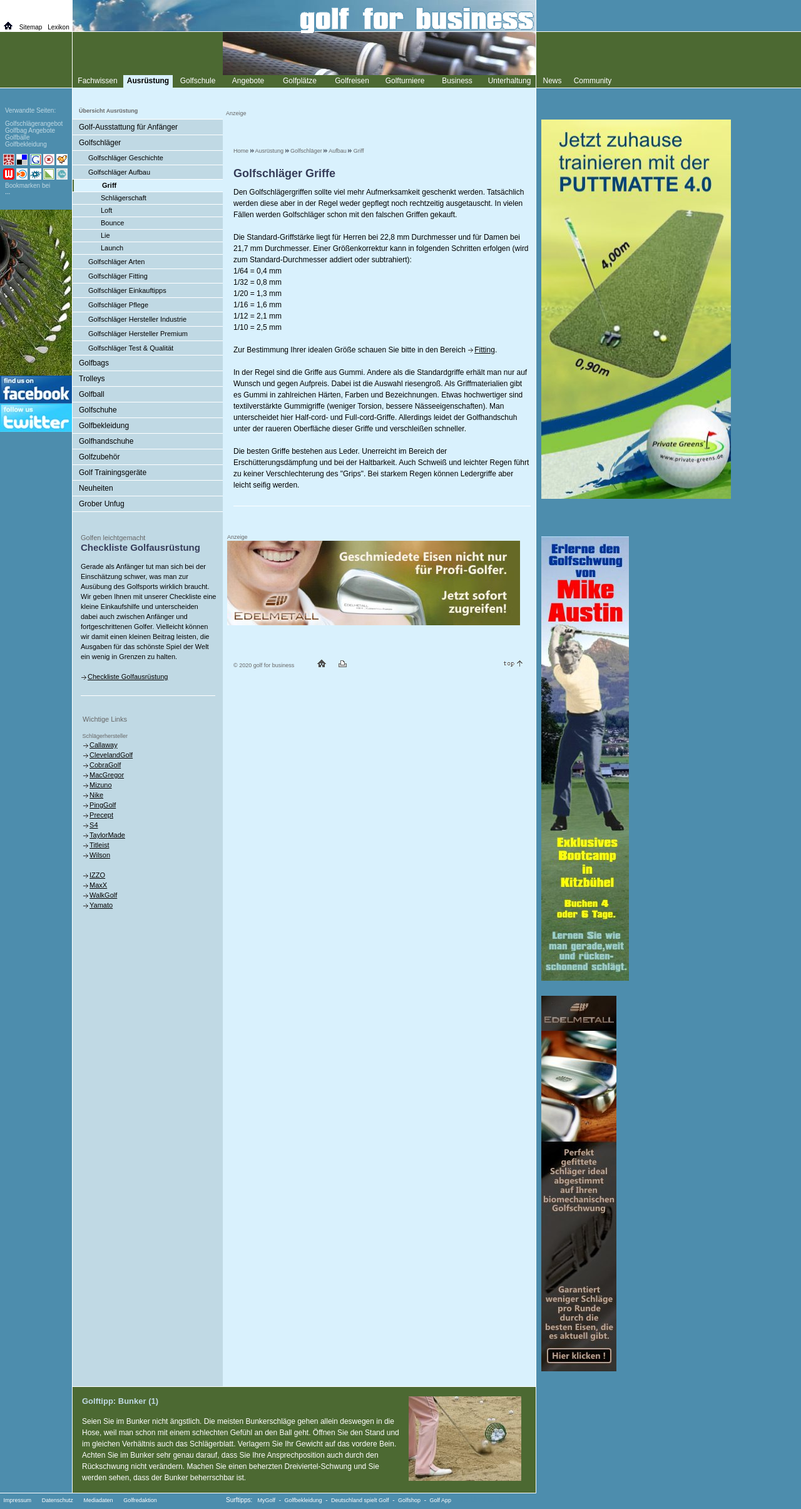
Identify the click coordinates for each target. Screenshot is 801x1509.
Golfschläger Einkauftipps (127, 290)
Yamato (101, 905)
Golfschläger (306, 151)
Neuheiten (96, 488)
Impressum (18, 1500)
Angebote (248, 80)
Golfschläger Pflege (118, 305)
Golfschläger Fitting (118, 276)
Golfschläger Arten (116, 261)
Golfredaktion (140, 1500)
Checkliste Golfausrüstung (128, 676)
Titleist (99, 845)
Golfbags (94, 363)
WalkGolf (103, 895)
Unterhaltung (509, 80)
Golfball (92, 394)
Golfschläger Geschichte (125, 157)
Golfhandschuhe (106, 441)
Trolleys (92, 378)
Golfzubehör (99, 457)
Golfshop (409, 1500)
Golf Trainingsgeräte (112, 472)
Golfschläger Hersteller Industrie (137, 319)
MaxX (98, 885)
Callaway (103, 745)
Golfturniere (405, 80)
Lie (105, 235)
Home (240, 151)
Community (593, 80)
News (552, 80)
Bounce (112, 223)
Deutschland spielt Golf (360, 1500)
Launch (112, 248)
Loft (106, 210)
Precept (101, 815)
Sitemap (31, 27)
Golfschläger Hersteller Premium (138, 333)
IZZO (97, 875)
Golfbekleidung (104, 425)
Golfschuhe (98, 410)
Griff (359, 151)
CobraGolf (105, 765)
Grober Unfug (102, 503)
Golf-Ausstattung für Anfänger (128, 127)
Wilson (99, 855)
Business (457, 80)
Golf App (441, 1500)
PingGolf (102, 805)
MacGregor (106, 775)
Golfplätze (300, 80)
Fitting (484, 349)
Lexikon (58, 27)
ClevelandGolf (111, 755)
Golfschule (198, 80)
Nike (96, 795)
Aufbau (338, 151)
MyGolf (267, 1500)
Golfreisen (352, 80)
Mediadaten (98, 1500)
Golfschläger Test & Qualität (130, 348)
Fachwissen (97, 80)
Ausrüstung (269, 151)
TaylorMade (107, 835)
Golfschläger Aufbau (119, 172)
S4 (93, 825)
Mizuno (100, 785)
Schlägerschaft (123, 198)
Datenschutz (57, 1500)
